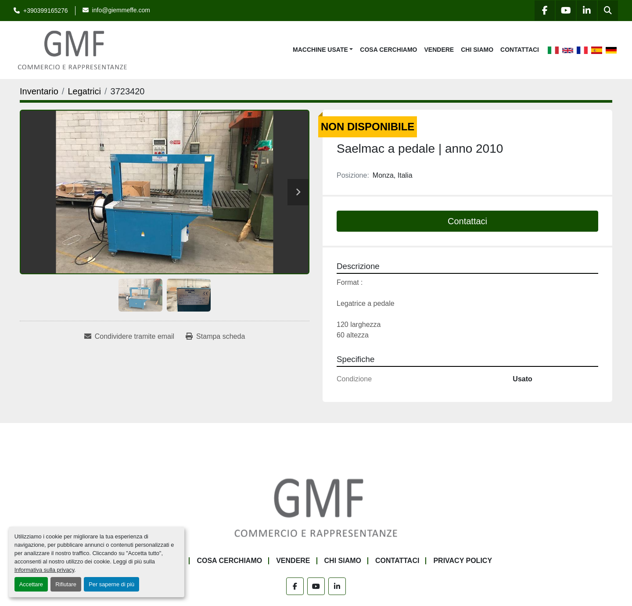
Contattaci (519, 49)
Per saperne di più (111, 584)
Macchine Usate (320, 49)
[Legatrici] (84, 91)
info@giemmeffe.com (121, 10)
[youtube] (565, 10)
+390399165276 (45, 10)
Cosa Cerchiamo (388, 49)
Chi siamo (477, 49)
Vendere (439, 49)
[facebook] (544, 10)
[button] (323, 49)
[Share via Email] (129, 336)
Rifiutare (65, 584)
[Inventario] (39, 91)
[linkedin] (586, 10)
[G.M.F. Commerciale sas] (316, 507)
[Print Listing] (215, 336)
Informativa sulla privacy (44, 570)
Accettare (31, 584)
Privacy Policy (462, 560)
